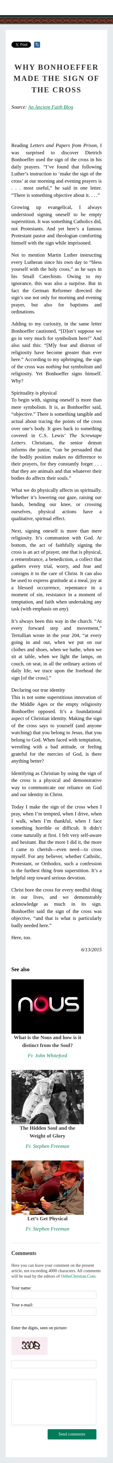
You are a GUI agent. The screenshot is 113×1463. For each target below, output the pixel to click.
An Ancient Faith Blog (50, 107)
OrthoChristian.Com (78, 1276)
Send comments (71, 1434)
